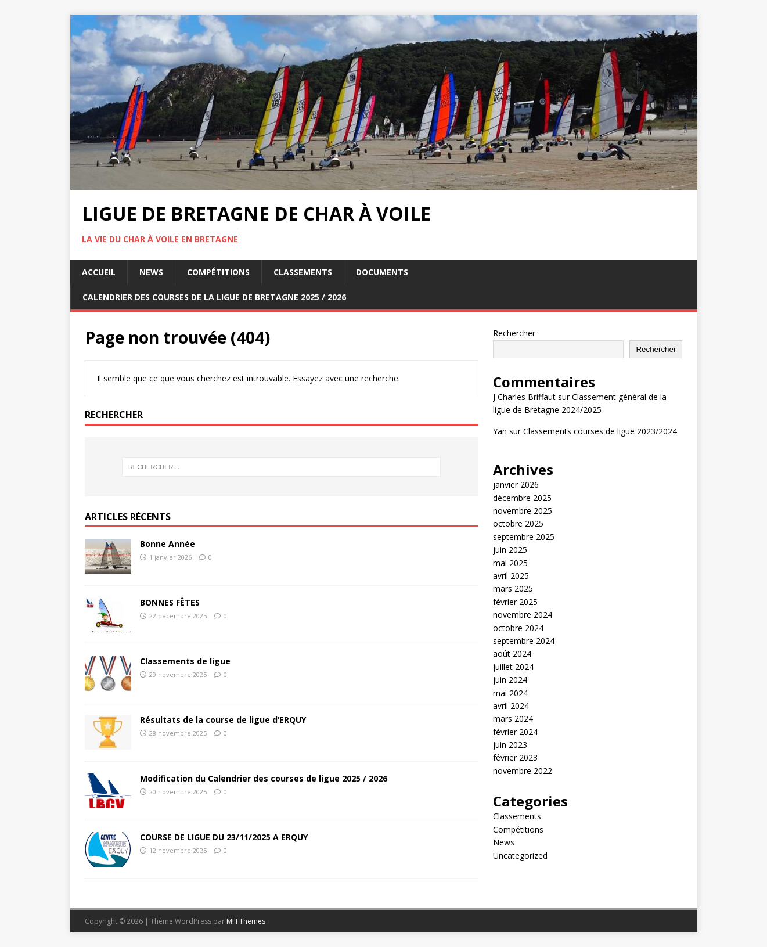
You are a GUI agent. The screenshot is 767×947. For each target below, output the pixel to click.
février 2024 (515, 731)
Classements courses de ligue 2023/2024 (600, 431)
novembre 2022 (522, 770)
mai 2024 (510, 692)
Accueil (99, 272)
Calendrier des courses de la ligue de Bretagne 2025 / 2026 (214, 297)
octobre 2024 (518, 627)
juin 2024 (510, 679)
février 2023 (515, 757)
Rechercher (514, 333)
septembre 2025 (523, 536)
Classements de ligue (185, 661)
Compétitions (218, 272)
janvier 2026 (516, 484)
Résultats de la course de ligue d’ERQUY (223, 719)
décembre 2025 (522, 497)
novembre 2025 (522, 510)
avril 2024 (511, 705)
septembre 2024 (523, 640)
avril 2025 (511, 575)
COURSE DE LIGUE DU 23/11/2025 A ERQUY (224, 836)
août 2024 (512, 653)
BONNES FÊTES (170, 602)
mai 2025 (510, 562)
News (151, 272)
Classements (302, 272)
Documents (382, 272)
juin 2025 (510, 549)
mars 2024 (513, 718)
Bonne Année (167, 543)
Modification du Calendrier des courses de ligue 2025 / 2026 (263, 778)
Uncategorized (520, 855)
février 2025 (515, 601)
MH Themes (245, 921)
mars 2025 (513, 588)
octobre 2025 (518, 523)
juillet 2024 (513, 666)
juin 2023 (510, 744)
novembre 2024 (522, 614)
